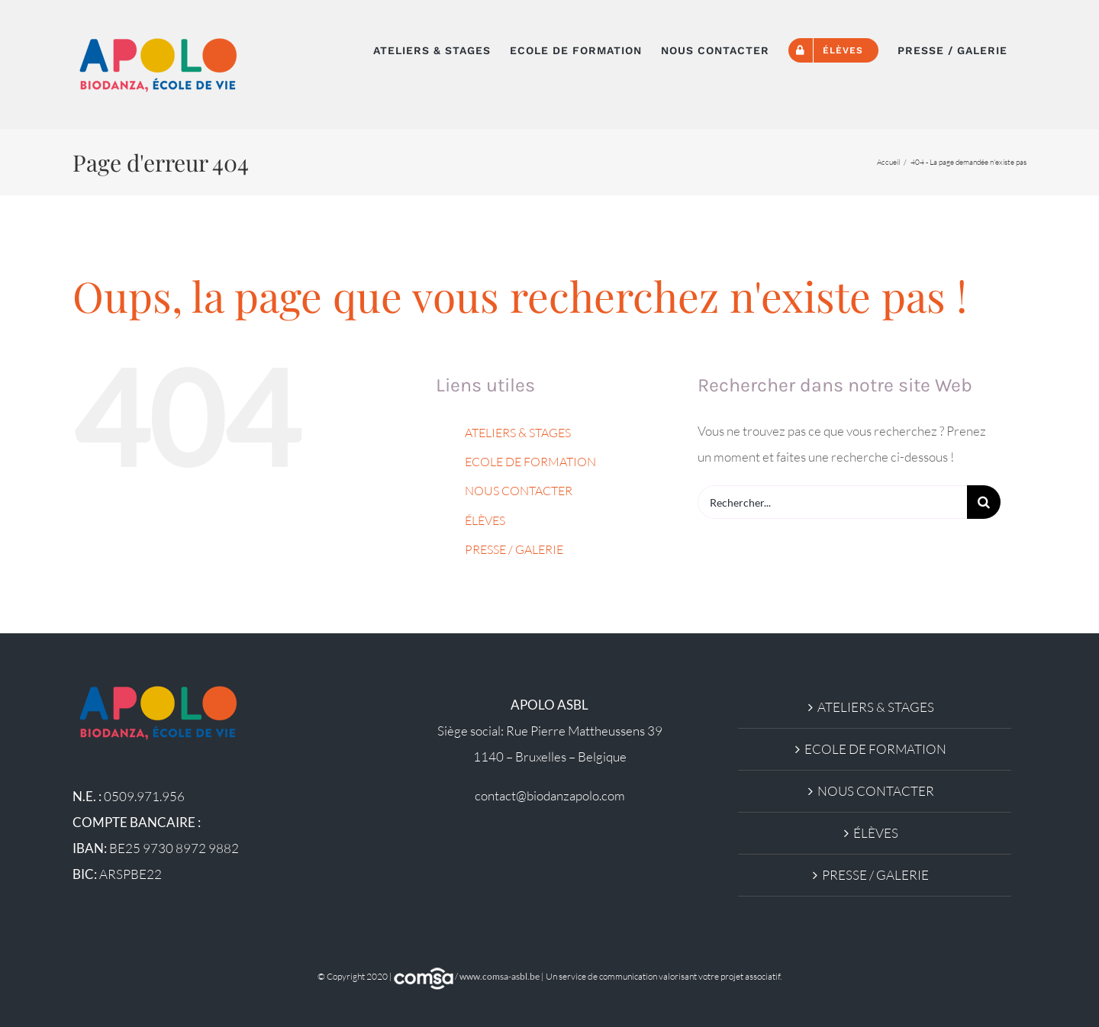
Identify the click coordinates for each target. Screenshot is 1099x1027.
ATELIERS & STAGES (518, 432)
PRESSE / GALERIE (514, 549)
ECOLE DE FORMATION (530, 461)
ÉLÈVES (485, 520)
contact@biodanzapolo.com (550, 795)
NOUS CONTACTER (518, 490)
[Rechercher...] (832, 502)
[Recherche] (984, 502)
